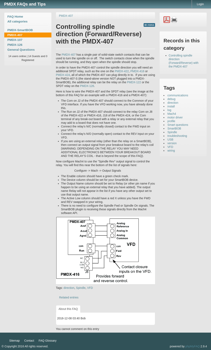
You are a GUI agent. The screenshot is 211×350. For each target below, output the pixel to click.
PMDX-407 (14, 35)
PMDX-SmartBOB (20, 30)
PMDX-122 (134, 82)
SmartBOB (174, 128)
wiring (171, 150)
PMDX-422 (122, 71)
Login (200, 4)
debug (171, 99)
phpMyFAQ (192, 346)
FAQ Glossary (48, 340)
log (169, 110)
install (171, 106)
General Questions (21, 49)
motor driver (175, 117)
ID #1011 (149, 25)
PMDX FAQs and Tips (25, 4)
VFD (90, 287)
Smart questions (177, 124)
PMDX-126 (14, 44)
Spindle (81, 287)
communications (177, 95)
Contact (29, 340)
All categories (17, 21)
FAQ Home (15, 16)
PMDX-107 (14, 40)
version (172, 143)
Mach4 (171, 113)
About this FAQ (68, 309)
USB (170, 139)
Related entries (68, 297)
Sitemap (14, 340)
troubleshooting (177, 135)
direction (69, 287)
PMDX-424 (63, 75)
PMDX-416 (137, 71)
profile (171, 121)
